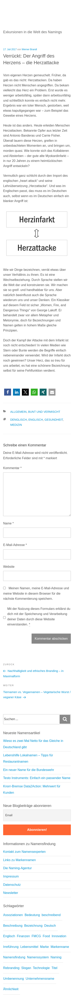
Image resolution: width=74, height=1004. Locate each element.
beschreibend (51, 915)
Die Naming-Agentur (17, 868)
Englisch (35, 419)
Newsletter (10, 892)
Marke (44, 946)
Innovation (59, 936)
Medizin (16, 424)
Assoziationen (13, 915)
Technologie (41, 968)
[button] (7, 392)
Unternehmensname (40, 978)
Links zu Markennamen (19, 860)
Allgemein (18, 411)
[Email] (37, 815)
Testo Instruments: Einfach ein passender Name (36, 778)
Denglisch (18, 419)
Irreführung (11, 946)
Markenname (60, 946)
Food (46, 936)
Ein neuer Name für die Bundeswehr (28, 770)
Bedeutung (32, 915)
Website (9, 566)
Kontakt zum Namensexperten (24, 851)
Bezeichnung (33, 925)
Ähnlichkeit (10, 989)
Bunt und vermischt (44, 411)
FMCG (36, 936)
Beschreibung (12, 925)
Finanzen (23, 936)
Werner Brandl (29, 49)
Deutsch (50, 925)
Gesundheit (54, 419)
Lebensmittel (29, 946)
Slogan (26, 968)
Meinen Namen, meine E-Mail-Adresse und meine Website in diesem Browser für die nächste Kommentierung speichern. (36, 593)
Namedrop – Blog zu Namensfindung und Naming (35, 5)
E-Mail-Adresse (15, 545)
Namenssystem (38, 957)
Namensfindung (14, 957)
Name (8, 523)
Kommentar (12, 468)
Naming (56, 957)
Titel (54, 968)
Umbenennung (13, 978)
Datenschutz (12, 884)
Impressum (11, 876)
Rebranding (11, 968)
